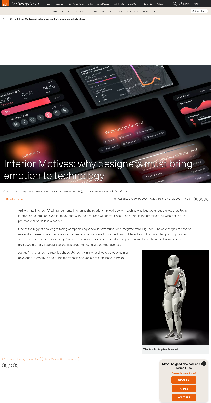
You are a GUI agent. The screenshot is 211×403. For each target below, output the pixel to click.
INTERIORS (93, 11)
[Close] (204, 363)
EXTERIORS (80, 11)
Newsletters (148, 4)
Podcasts (160, 4)
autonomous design (14, 359)
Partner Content (133, 4)
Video (90, 4)
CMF (103, 11)
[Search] (175, 3)
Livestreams (60, 4)
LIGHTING (119, 11)
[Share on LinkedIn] (206, 199)
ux (38, 359)
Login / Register (191, 3)
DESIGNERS (66, 11)
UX (110, 11)
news (30, 359)
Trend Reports (118, 4)
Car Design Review (77, 4)
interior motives (51, 359)
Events (49, 4)
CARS (55, 11)
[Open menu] (206, 3)
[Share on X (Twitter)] (201, 199)
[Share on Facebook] (196, 199)
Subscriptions (199, 11)
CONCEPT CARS (150, 11)
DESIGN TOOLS (133, 11)
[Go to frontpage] (20, 3)
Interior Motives (102, 4)
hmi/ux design (70, 359)
